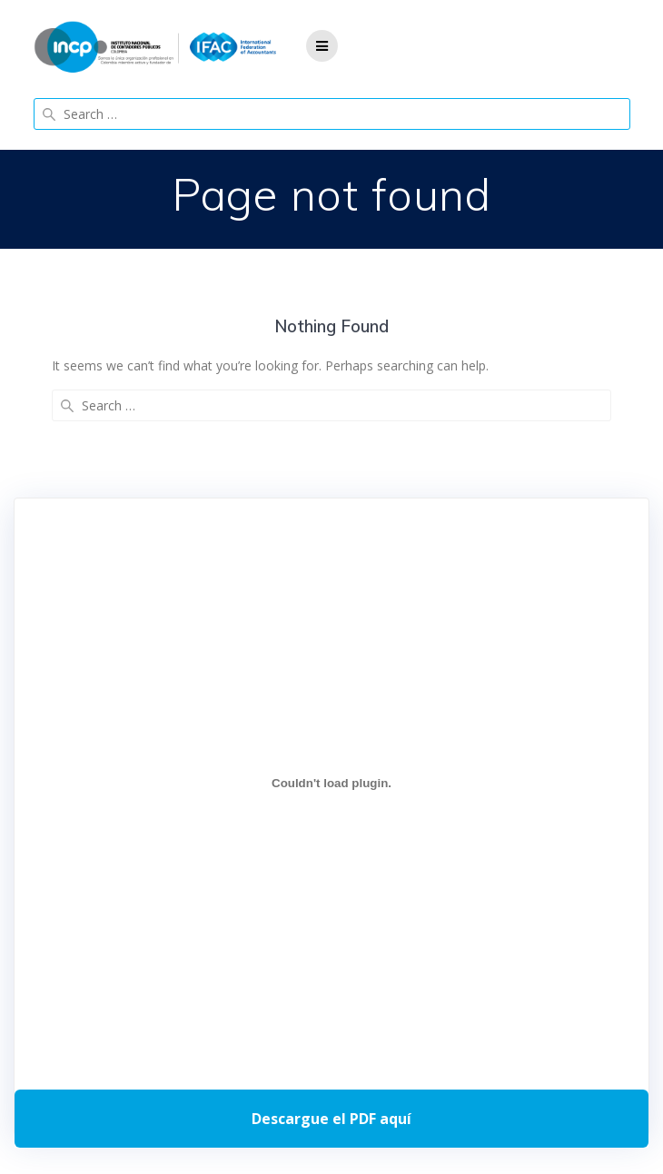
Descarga (331, 1119)
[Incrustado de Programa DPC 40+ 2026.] (331, 783)
